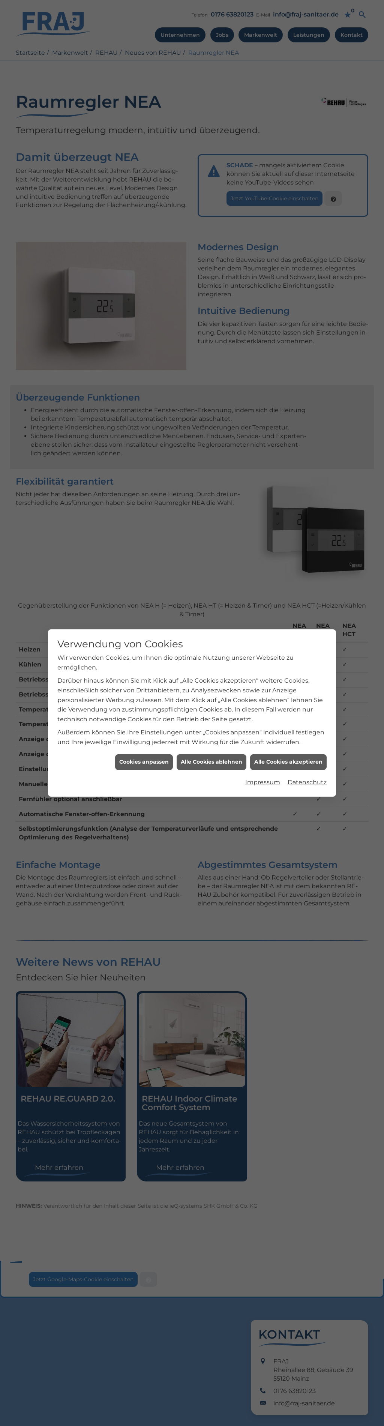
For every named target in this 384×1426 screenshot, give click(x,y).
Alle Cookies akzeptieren (288, 718)
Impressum (262, 738)
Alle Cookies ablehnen (211, 718)
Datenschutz (307, 738)
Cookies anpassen (144, 718)
